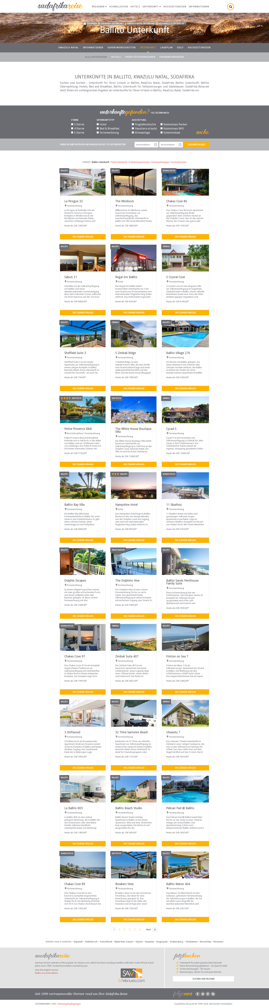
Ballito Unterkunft (100, 162)
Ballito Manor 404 (178, 884)
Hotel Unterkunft (119, 162)
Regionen (99, 6)
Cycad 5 (171, 429)
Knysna (139, 941)
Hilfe (54, 1004)
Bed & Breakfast (108, 128)
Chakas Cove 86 (176, 201)
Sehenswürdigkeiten (122, 47)
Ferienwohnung (108, 132)
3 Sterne (77, 124)
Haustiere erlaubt (144, 128)
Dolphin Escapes (75, 580)
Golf (180, 47)
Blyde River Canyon (124, 941)
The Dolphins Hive (127, 580)
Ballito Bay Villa (74, 504)
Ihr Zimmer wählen (82, 236)
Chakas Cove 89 (74, 884)
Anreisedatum (155, 144)
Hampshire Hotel (126, 504)
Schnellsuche (118, 6)
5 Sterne (77, 132)
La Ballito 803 (73, 808)
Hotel (102, 124)
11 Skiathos (174, 504)
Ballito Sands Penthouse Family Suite (182, 582)
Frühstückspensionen (140, 57)
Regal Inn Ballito (126, 277)
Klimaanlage (141, 132)
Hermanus (218, 941)
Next (148, 929)
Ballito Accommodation (46, 973)
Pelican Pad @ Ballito (180, 808)
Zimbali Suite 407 (126, 656)
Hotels (135, 6)
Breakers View (124, 884)
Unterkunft (152, 6)
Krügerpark (162, 941)
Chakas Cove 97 (74, 656)
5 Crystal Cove (175, 277)
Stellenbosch (91, 941)
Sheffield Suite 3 (75, 353)
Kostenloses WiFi (172, 128)
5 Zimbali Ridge (125, 353)
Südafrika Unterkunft (112, 23)
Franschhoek (106, 941)
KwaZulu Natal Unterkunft (141, 23)
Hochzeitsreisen (174, 6)
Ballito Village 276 (178, 353)
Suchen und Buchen (203, 979)
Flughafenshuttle (144, 124)
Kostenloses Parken (173, 124)
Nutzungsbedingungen (69, 1004)
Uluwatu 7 (173, 732)
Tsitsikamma (191, 941)
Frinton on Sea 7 (177, 656)
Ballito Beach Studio (128, 808)
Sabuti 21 (70, 277)
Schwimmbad (170, 132)
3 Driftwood (72, 732)
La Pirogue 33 (73, 201)
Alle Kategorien (96, 57)
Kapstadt (78, 941)
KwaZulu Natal (69, 47)
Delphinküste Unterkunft (172, 23)
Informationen (199, 6)
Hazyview (149, 941)
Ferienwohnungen (172, 57)
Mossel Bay (205, 941)
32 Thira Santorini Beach (131, 732)
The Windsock (124, 201)
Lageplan (166, 47)
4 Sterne (77, 128)
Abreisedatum (180, 144)
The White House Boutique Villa (133, 430)
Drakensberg (176, 941)
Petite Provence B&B (78, 429)
